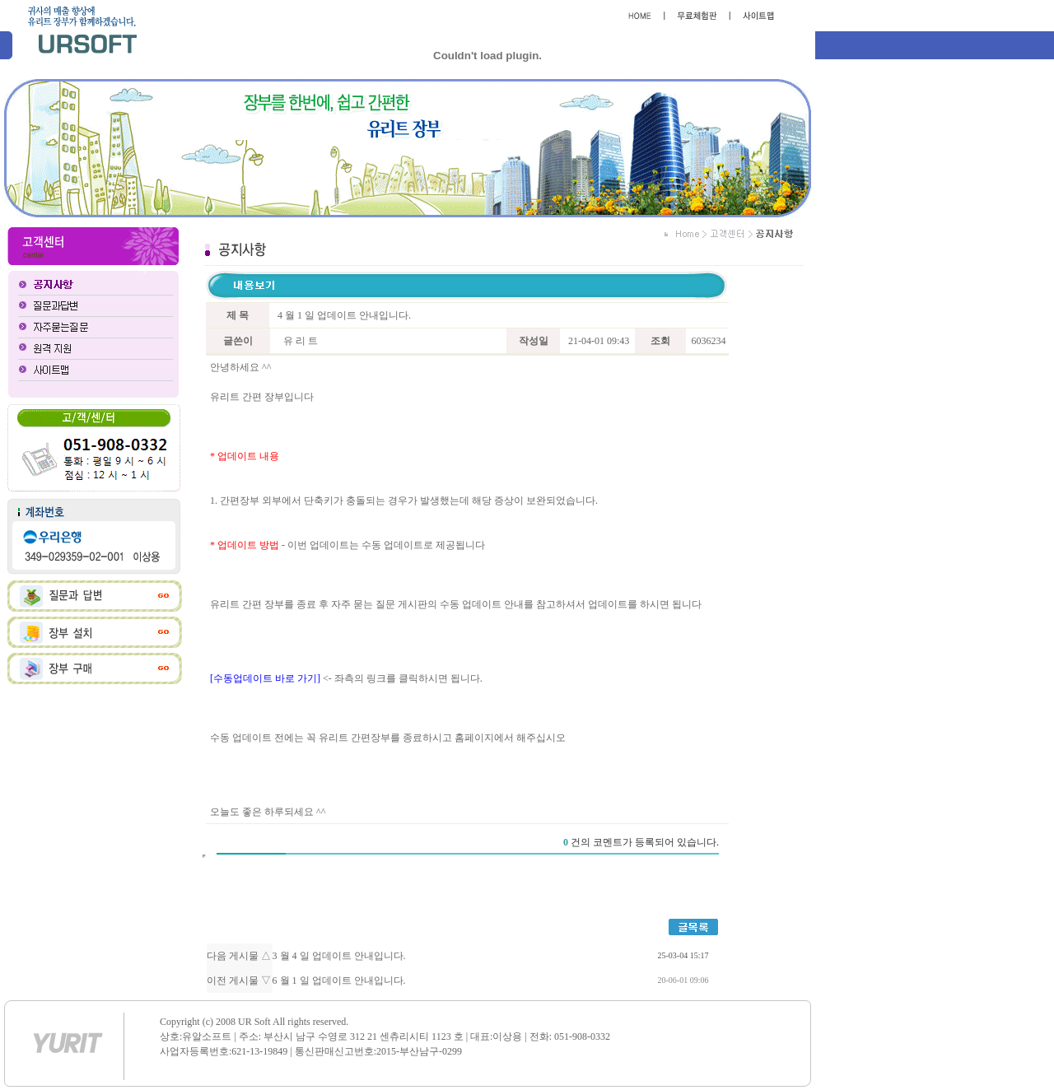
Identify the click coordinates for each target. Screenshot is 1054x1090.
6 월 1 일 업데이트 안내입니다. (339, 980)
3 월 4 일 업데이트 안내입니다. (339, 956)
